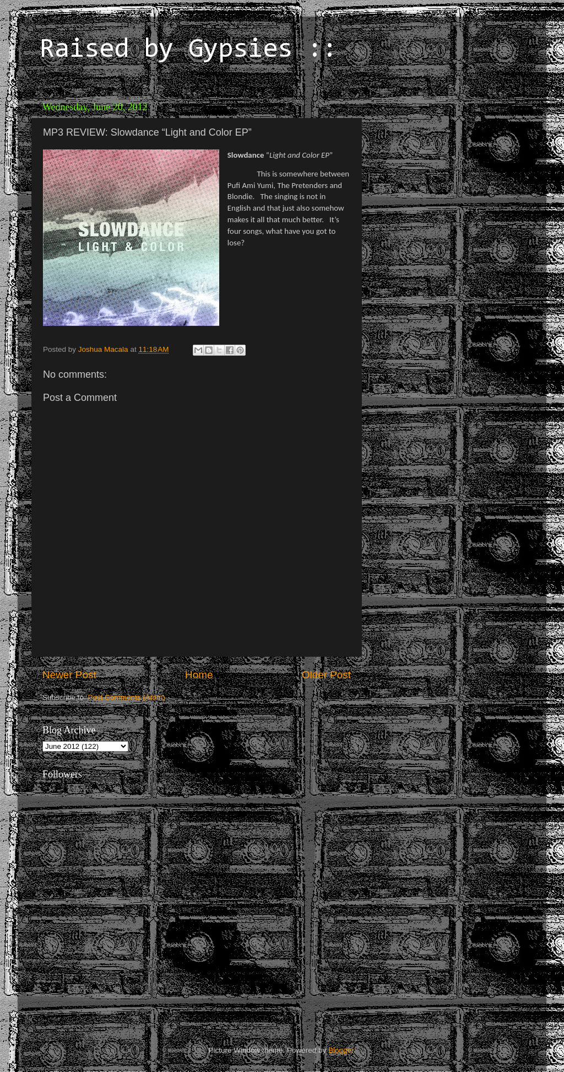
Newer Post (69, 674)
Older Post (326, 674)
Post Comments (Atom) (126, 697)
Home (199, 674)
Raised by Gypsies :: (188, 50)
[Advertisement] (444, 165)
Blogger (341, 1050)
